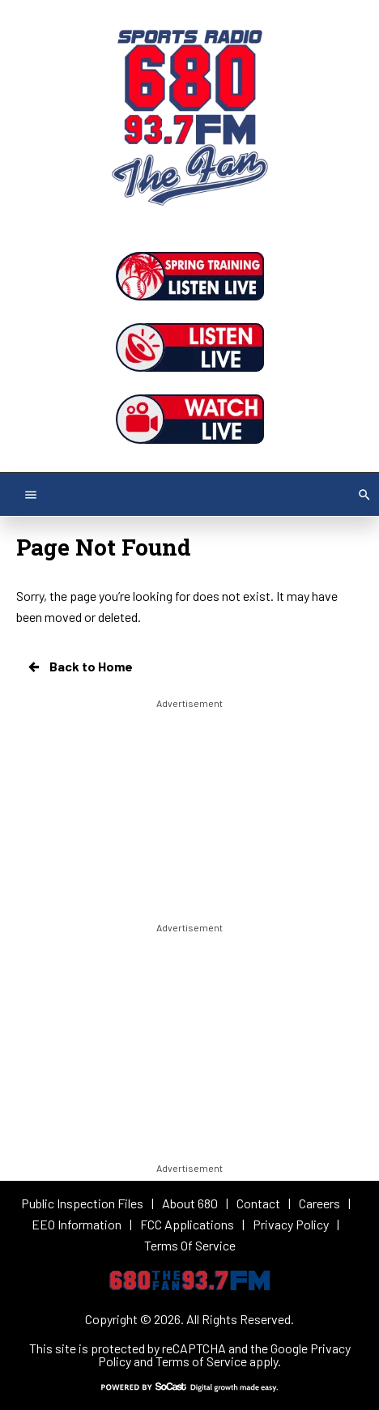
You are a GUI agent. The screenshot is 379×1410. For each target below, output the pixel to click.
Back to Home (79, 666)
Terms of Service (201, 1361)
